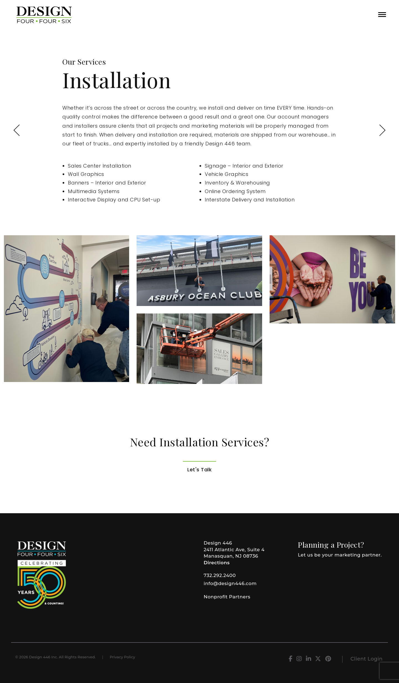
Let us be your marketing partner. (340, 555)
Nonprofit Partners (227, 596)
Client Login (367, 659)
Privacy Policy (122, 657)
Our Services (84, 62)
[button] (382, 15)
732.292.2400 (220, 575)
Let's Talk (199, 469)
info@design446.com (230, 583)
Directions (217, 562)
